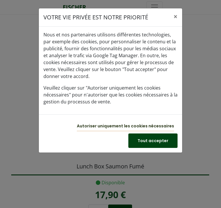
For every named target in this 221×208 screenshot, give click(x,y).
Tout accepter (153, 141)
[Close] (175, 16)
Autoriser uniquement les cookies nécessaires (125, 126)
